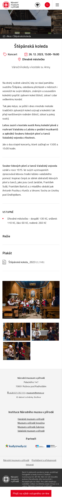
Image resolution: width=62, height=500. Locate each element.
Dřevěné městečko (33, 59)
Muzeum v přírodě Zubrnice (31, 427)
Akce (9, 36)
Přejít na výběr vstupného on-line (31, 493)
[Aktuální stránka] (21, 36)
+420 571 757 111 (16, 392)
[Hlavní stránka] (3, 36)
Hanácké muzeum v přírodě (31, 419)
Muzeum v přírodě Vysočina (31, 423)
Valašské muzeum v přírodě (31, 430)
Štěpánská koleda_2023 (26, 262)
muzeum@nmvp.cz (35, 392)
